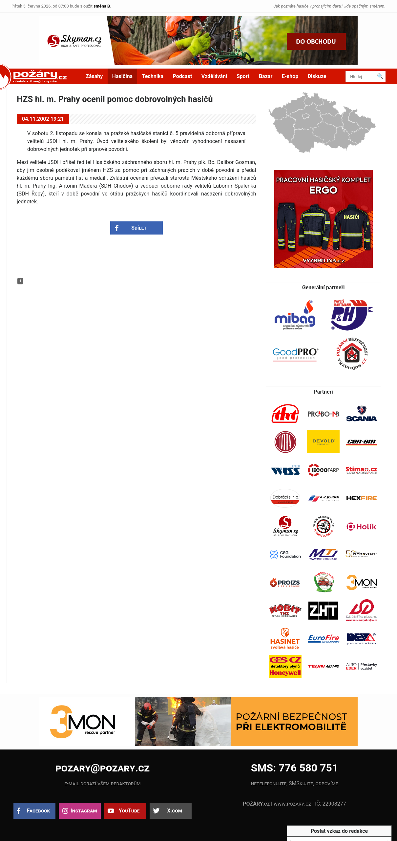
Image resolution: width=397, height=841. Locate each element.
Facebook (38, 811)
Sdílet (139, 228)
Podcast (182, 76)
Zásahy (94, 76)
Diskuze (317, 76)
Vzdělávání (214, 76)
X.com (174, 811)
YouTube (129, 811)
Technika (152, 76)
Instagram (84, 811)
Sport (243, 76)
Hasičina (122, 76)
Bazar (265, 76)
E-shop (290, 76)
